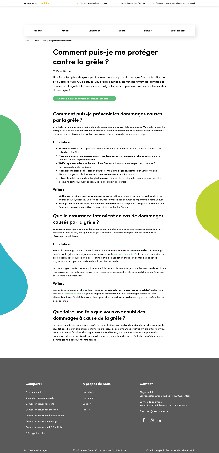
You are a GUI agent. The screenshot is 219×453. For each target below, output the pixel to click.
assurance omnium (75, 293)
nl (186, 14)
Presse (86, 409)
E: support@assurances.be (154, 411)
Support (172, 14)
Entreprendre (178, 30)
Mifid (192, 450)
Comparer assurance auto (40, 403)
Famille (148, 30)
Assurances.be (32, 12)
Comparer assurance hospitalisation (45, 415)
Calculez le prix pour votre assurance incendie (82, 98)
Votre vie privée (179, 450)
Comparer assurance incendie (42, 409)
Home (26, 40)
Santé (122, 30)
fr (192, 14)
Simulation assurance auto (40, 397)
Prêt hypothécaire (35, 433)
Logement (94, 30)
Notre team (89, 397)
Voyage (66, 30)
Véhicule (38, 30)
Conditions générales (157, 450)
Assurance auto (34, 392)
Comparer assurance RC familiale (44, 427)
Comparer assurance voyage (41, 421)
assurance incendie (122, 254)
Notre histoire (90, 392)
